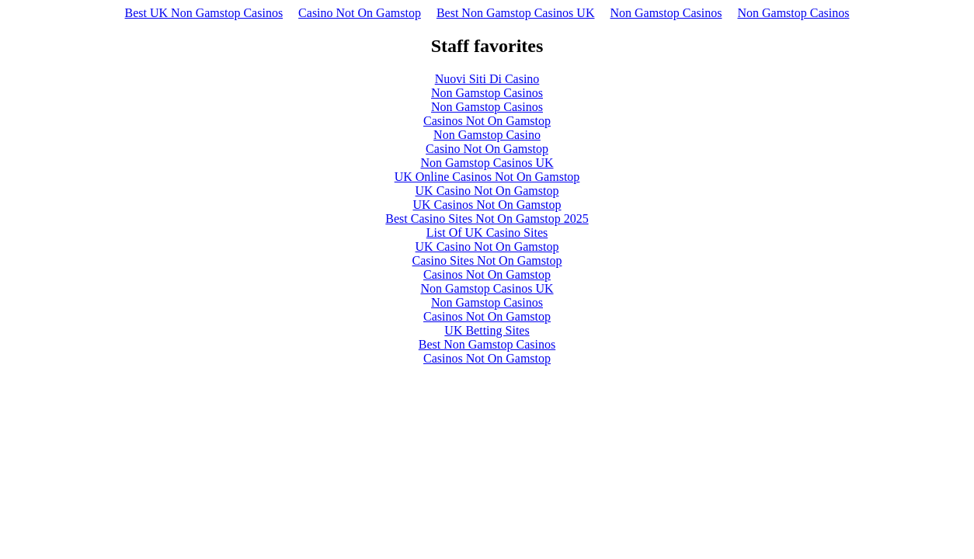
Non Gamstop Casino (487, 134)
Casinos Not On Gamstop (487, 120)
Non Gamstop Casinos (666, 12)
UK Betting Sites (486, 330)
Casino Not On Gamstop (359, 12)
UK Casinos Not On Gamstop (486, 204)
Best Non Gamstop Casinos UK (516, 12)
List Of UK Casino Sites (487, 232)
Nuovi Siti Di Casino (487, 78)
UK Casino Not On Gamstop (487, 190)
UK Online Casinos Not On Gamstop (487, 176)
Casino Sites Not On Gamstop (487, 260)
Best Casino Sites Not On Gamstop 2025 (486, 218)
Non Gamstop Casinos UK (486, 162)
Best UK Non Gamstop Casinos (204, 12)
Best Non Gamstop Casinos (487, 344)
